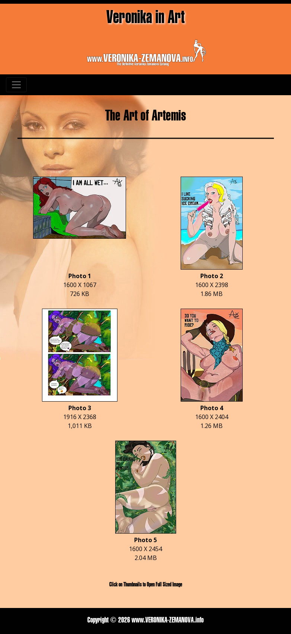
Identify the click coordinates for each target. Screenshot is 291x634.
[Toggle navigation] (16, 84)
